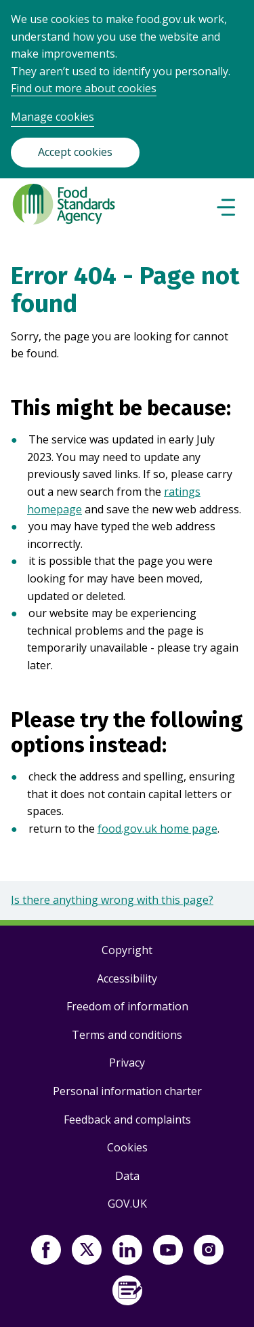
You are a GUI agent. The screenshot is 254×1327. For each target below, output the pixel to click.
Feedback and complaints (127, 1119)
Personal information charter (127, 1091)
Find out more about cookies (83, 88)
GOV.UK (127, 1203)
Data (127, 1175)
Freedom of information (127, 1006)
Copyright (127, 950)
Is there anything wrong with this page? (112, 899)
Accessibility (127, 978)
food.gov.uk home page (157, 828)
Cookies (127, 1147)
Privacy (127, 1062)
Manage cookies (52, 116)
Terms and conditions (127, 1034)
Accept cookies (75, 151)
